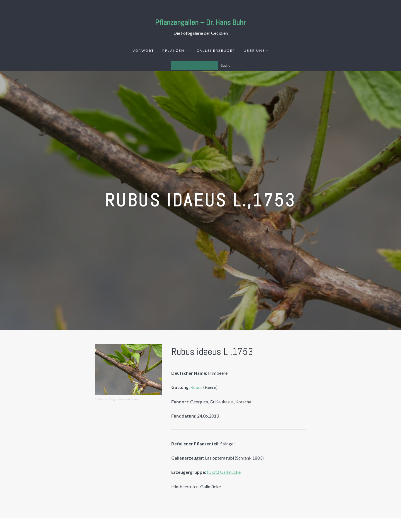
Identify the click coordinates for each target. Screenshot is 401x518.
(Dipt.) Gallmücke (224, 472)
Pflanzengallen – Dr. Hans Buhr (200, 22)
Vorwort (143, 50)
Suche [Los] (225, 65)
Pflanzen (173, 50)
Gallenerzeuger (216, 50)
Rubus (196, 387)
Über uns (254, 50)
